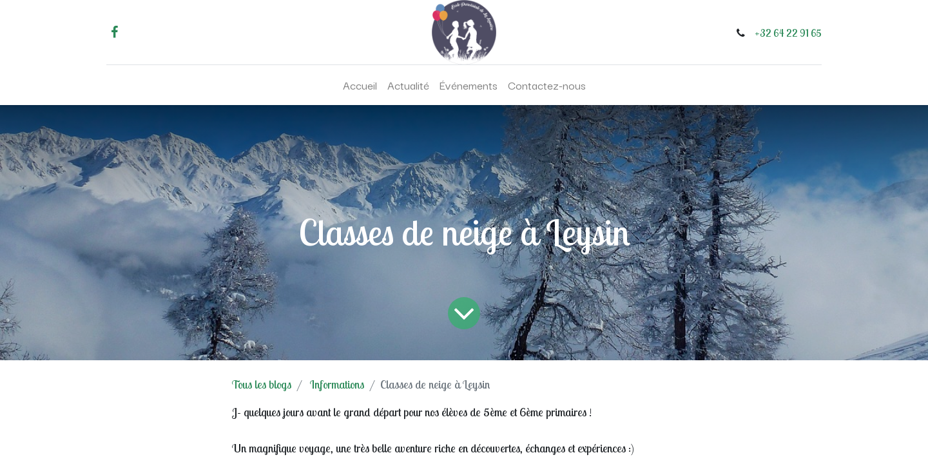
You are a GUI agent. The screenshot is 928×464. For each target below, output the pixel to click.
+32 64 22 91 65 (788, 32)
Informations (337, 384)
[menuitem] (360, 85)
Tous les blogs (261, 384)
